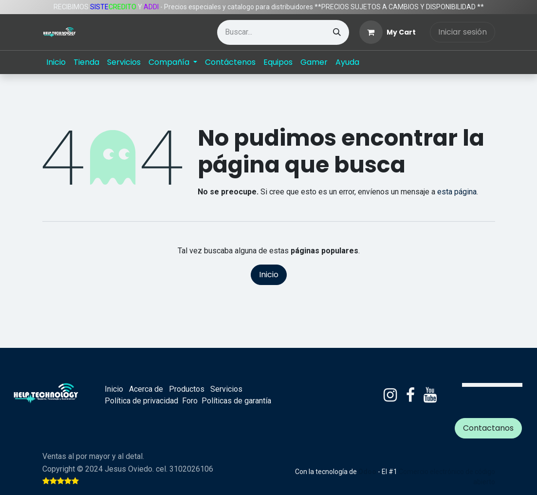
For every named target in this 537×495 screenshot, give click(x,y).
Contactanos (488, 428)
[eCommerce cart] (387, 32)
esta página (457, 191)
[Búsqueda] (337, 32)
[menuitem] (56, 62)
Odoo (368, 472)
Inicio (268, 274)
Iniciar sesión (462, 32)
